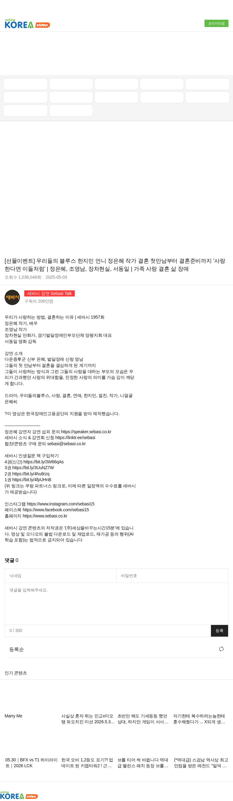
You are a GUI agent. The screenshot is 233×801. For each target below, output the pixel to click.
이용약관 (143, 768)
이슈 (162, 59)
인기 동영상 (71, 45)
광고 (25, 768)
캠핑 (71, 59)
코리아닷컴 (216, 23)
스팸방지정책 (118, 768)
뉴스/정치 (116, 45)
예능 (116, 59)
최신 (25, 45)
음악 (71, 72)
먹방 (25, 72)
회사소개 (8, 768)
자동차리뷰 (162, 45)
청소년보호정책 (86, 768)
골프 (207, 45)
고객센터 (164, 768)
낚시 (25, 59)
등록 (219, 592)
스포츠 (207, 59)
